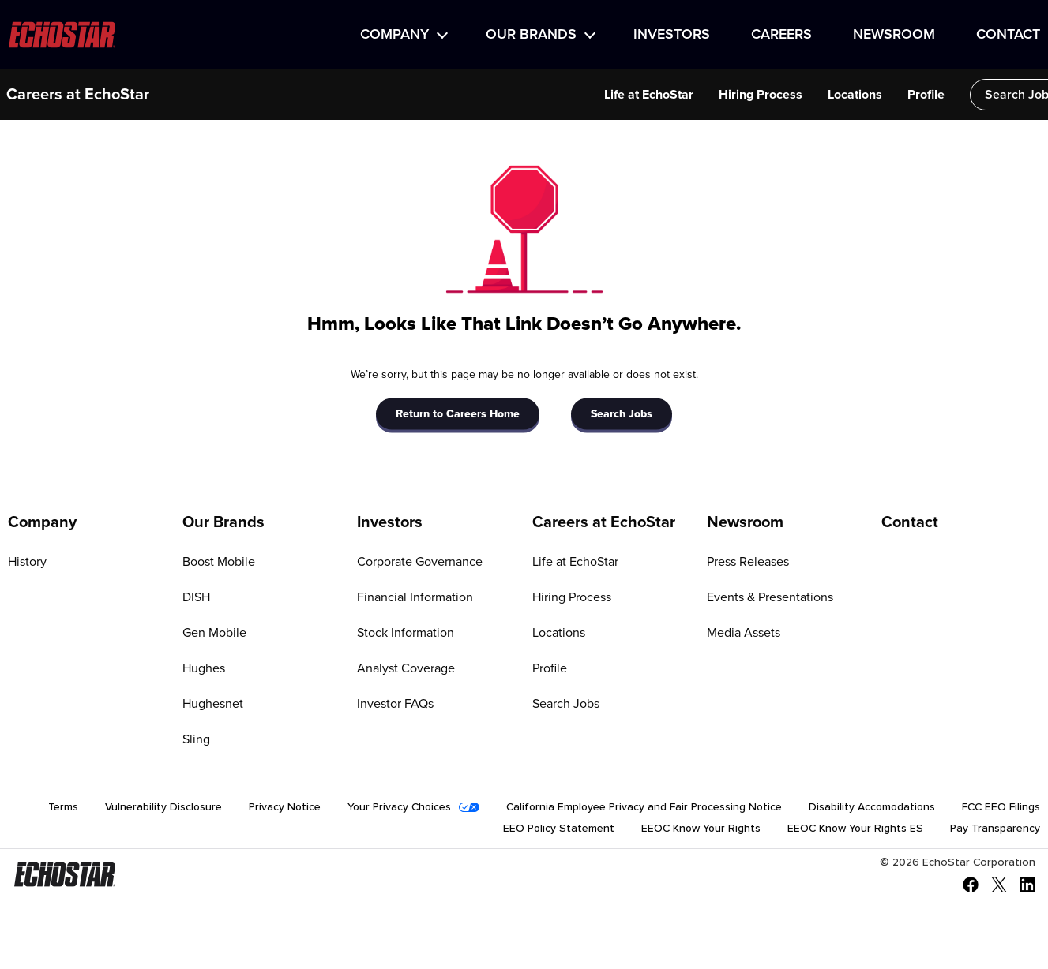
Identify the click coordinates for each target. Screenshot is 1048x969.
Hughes (203, 668)
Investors (671, 35)
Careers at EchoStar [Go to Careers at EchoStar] (603, 522)
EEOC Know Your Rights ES (853, 830)
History (27, 562)
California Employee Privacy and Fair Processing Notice (639, 808)
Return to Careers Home (458, 413)
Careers (781, 35)
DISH (196, 597)
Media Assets (743, 633)
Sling (196, 739)
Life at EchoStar (618, 94)
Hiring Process (730, 94)
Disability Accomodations (870, 808)
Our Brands (531, 35)
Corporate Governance (420, 562)
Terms (51, 808)
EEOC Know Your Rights (697, 830)
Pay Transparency (994, 830)
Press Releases (748, 562)
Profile (896, 94)
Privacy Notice (274, 808)
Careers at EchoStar (77, 95)
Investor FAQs (395, 704)
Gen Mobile (214, 633)
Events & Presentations (770, 597)
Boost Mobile (218, 562)
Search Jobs (991, 94)
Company (394, 35)
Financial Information (415, 597)
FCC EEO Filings (1001, 808)
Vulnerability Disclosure (152, 808)
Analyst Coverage (406, 668)
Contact (1008, 35)
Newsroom (894, 35)
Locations (825, 94)
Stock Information (405, 633)
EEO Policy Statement (554, 830)
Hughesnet (212, 704)
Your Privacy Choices (391, 808)
